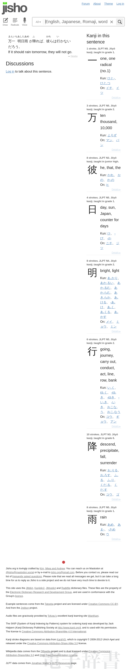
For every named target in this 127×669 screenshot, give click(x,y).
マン (109, 140)
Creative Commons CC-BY (103, 603)
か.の (110, 180)
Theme (108, 3)
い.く (110, 387)
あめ (110, 524)
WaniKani (93, 615)
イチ (109, 88)
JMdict (29, 588)
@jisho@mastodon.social (20, 572)
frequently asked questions (27, 576)
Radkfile (65, 588)
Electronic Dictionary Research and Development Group (41, 592)
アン (113, 421)
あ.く (110, 307)
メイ (109, 321)
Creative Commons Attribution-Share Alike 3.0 (52, 643)
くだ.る (105, 485)
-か (109, 238)
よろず (112, 135)
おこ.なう (113, 412)
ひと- (111, 78)
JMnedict (51, 588)
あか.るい (106, 283)
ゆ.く (103, 392)
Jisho (14, 8)
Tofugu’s (52, 615)
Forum (86, 3)
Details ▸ (116, 97)
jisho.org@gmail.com (62, 572)
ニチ (109, 243)
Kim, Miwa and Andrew (52, 568)
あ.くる (105, 312)
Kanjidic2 (39, 588)
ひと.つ (105, 83)
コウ (109, 417)
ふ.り (110, 480)
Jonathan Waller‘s (41, 663)
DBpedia (45, 651)
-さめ (111, 529)
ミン (113, 326)
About (97, 3)
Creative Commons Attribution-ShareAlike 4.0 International (54, 631)
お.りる (112, 470)
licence (19, 596)
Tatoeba (73, 56)
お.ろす (105, 475)
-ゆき (110, 397)
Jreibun (25, 607)
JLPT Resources (61, 663)
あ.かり (112, 278)
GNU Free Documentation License (59, 655)
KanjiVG (61, 639)
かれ (110, 175)
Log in (120, 3)
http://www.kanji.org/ (69, 627)
